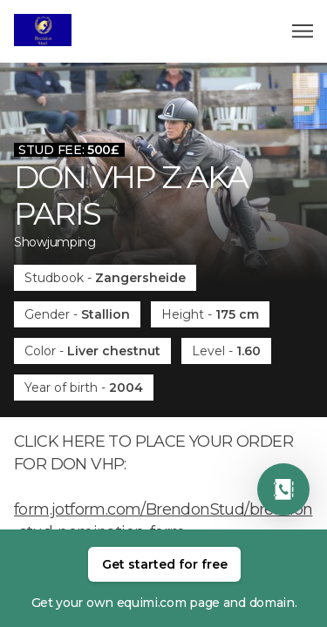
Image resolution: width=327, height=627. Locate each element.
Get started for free (165, 564)
